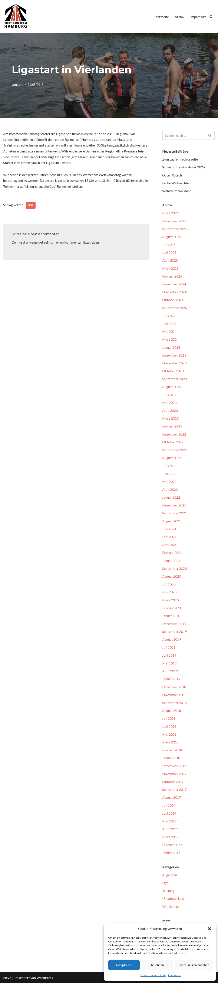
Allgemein (169, 875)
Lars (20, 84)
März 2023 (170, 418)
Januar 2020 (171, 616)
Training (168, 891)
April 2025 (170, 260)
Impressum (174, 975)
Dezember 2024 (174, 284)
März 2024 (170, 339)
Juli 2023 (168, 395)
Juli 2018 (168, 718)
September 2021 (174, 513)
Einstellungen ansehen (193, 965)
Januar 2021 (171, 560)
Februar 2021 (172, 552)
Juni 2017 (169, 813)
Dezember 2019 (174, 624)
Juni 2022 (169, 474)
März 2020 (170, 600)
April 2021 (170, 545)
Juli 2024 (168, 316)
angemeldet (34, 242)
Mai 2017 (169, 821)
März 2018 (170, 742)
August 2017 (171, 797)
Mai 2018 (169, 734)
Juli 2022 (168, 466)
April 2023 (170, 410)
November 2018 (174, 695)
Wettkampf (170, 906)
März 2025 (170, 268)
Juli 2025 (168, 245)
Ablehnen (157, 965)
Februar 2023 (172, 426)
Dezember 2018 (174, 687)
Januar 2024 (171, 347)
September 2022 (174, 450)
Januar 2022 (171, 497)
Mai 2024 (169, 331)
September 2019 (174, 631)
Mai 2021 (169, 537)
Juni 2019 (169, 655)
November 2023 (174, 363)
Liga (30, 205)
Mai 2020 (169, 592)
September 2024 (174, 308)
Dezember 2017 (174, 766)
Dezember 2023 (174, 355)
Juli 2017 (168, 805)
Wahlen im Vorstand (176, 191)
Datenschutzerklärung (153, 975)
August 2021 (171, 521)
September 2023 (174, 379)
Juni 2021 (169, 529)
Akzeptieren (123, 965)
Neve (7, 978)
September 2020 (174, 568)
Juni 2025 (169, 252)
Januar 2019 (171, 679)
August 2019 (171, 639)
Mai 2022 (169, 482)
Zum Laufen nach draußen (180, 159)
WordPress (44, 978)
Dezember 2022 (174, 434)
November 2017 (174, 774)
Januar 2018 (171, 758)
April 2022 (170, 489)
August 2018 (171, 710)
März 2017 (170, 837)
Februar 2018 (172, 750)
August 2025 (171, 237)
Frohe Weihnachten (176, 183)
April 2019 (170, 671)
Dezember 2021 (174, 505)
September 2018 (174, 703)
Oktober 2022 (173, 442)
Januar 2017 (171, 853)
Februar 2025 (172, 276)
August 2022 (171, 458)
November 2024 (174, 292)
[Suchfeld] (211, 16)
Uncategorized (173, 898)
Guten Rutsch (172, 175)
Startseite (162, 17)
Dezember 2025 (174, 221)
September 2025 (174, 229)
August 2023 (171, 387)
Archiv (179, 17)
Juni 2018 (169, 726)
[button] (209, 929)
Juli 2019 (168, 647)
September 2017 (174, 789)
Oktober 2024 (173, 300)
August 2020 (171, 576)
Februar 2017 (172, 845)
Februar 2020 (172, 608)
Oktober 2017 (173, 782)
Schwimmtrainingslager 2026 (183, 167)
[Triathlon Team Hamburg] (16, 16)
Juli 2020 (168, 584)
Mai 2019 (169, 663)
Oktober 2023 (173, 371)
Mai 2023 (169, 403)
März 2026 (170, 213)
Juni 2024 (169, 324)
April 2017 (170, 829)
